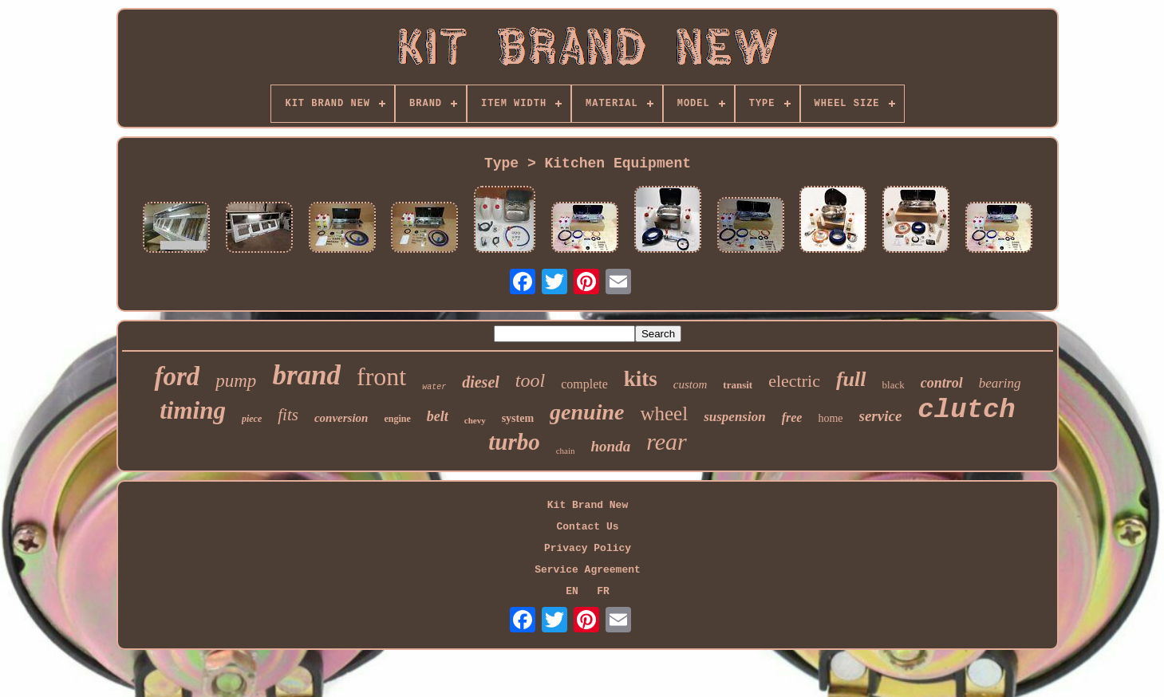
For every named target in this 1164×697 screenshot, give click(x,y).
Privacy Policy (587, 548)
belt (437, 416)
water (434, 387)
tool (530, 380)
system (518, 418)
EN (572, 591)
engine (397, 418)
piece (252, 418)
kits (640, 379)
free (792, 417)
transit (737, 385)
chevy (475, 420)
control (942, 383)
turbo (513, 442)
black (893, 385)
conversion (341, 418)
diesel (480, 382)
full (851, 379)
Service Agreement (588, 570)
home (830, 418)
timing (193, 410)
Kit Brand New (587, 505)
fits (288, 414)
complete (584, 384)
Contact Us (587, 527)
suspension (734, 416)
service (880, 416)
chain (565, 450)
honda (611, 446)
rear (666, 441)
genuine (587, 412)
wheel (664, 413)
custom (690, 384)
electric (794, 381)
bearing (1000, 383)
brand (306, 375)
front (381, 376)
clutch (966, 410)
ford (176, 376)
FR (603, 591)
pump (235, 381)
